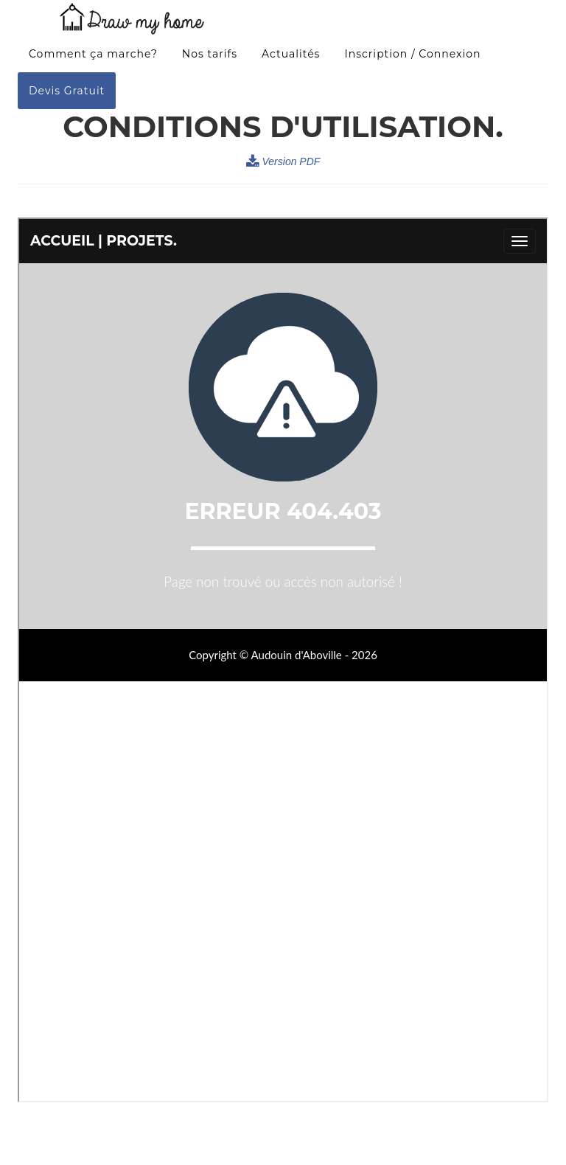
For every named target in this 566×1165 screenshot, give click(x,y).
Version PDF (283, 161)
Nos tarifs (209, 59)
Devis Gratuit (67, 96)
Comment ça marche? (93, 59)
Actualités (291, 59)
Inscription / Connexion (412, 59)
